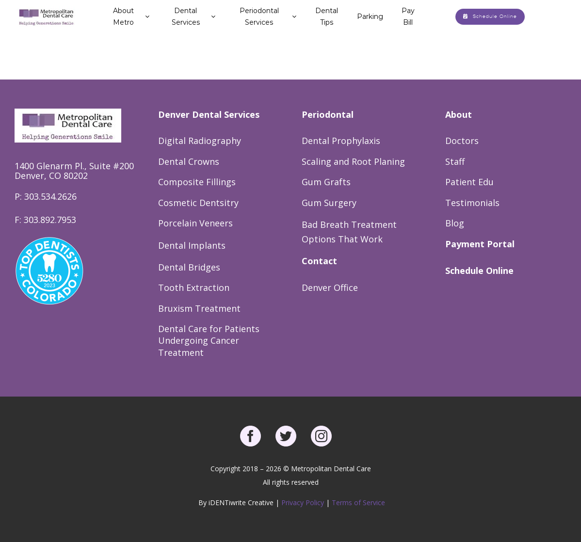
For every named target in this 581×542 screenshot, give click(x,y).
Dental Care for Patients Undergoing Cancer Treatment (208, 340)
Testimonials (472, 202)
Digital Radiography (199, 140)
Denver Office (330, 287)
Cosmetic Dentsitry (198, 202)
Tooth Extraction (193, 287)
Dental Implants (192, 245)
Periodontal (328, 114)
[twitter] (285, 436)
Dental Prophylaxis (341, 140)
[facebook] (250, 436)
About (458, 114)
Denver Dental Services (208, 114)
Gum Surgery (329, 202)
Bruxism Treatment (199, 308)
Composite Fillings (197, 182)
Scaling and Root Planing (353, 161)
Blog (454, 223)
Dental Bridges (189, 267)
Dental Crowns (188, 161)
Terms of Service (358, 502)
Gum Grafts (326, 182)
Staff (455, 161)
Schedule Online (479, 270)
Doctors (462, 140)
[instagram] (321, 436)
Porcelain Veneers (195, 223)
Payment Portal (480, 244)
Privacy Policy (303, 502)
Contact (319, 261)
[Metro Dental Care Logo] (47, 10)
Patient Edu (469, 182)
